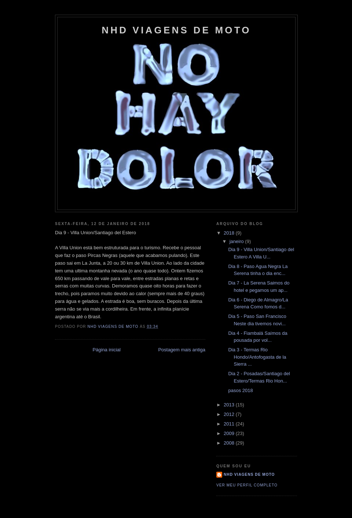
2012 (230, 414)
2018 (230, 233)
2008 (230, 443)
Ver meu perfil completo (247, 485)
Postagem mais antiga (181, 349)
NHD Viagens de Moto (176, 30)
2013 (230, 404)
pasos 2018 (240, 390)
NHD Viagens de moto (249, 474)
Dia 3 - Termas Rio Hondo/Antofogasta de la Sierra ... (257, 357)
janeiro (237, 241)
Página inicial (106, 349)
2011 (230, 424)
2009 (230, 433)
